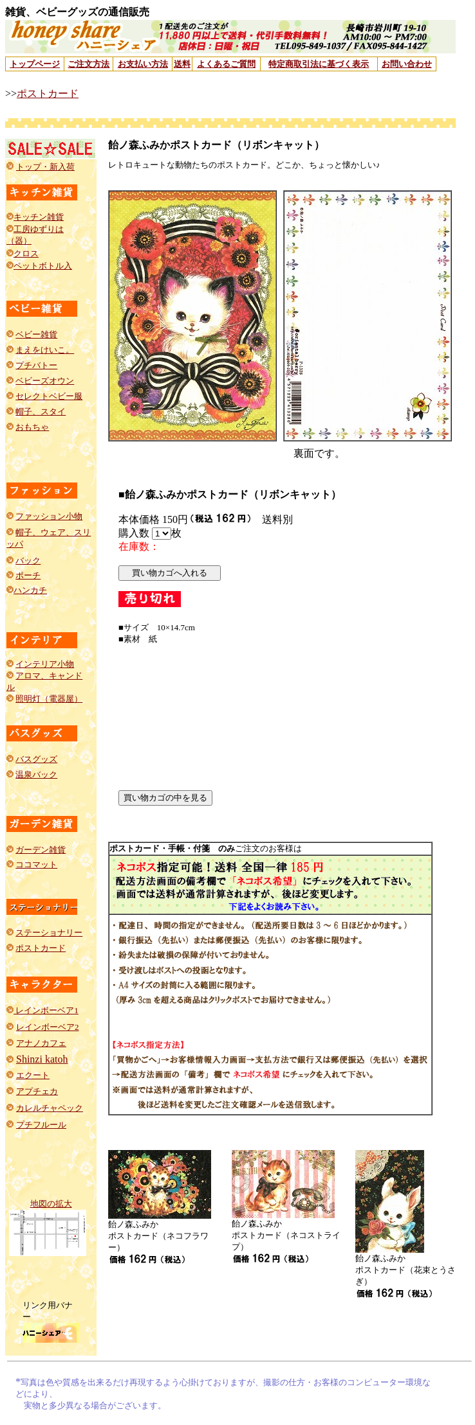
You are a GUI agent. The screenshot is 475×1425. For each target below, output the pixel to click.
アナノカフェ (41, 1043)
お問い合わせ (407, 64)
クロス (26, 253)
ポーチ (28, 575)
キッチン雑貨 (39, 217)
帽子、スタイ (40, 411)
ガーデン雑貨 (40, 849)
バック (28, 560)
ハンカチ (30, 590)
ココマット (36, 864)
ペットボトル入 (43, 265)
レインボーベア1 (46, 1010)
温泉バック (36, 774)
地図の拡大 (51, 1203)
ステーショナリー (48, 932)
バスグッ (32, 759)
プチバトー (36, 365)
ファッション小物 (48, 516)
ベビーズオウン (44, 380)
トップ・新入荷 (45, 167)
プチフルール (41, 1124)
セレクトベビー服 (48, 396)
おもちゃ (32, 427)
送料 (182, 64)
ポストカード (48, 93)
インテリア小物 (44, 664)
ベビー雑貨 (36, 334)
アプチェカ (37, 1091)
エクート (33, 1075)
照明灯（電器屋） (48, 699)
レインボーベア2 (47, 1027)
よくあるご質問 (226, 64)
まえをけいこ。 (44, 350)
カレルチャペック (49, 1108)
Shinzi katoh (42, 1059)
